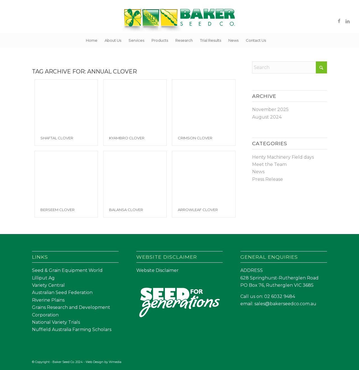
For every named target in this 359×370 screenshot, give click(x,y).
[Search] (273, 40)
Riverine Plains (48, 300)
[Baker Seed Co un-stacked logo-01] (179, 20)
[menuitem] (91, 40)
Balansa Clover (126, 209)
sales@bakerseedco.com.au (285, 303)
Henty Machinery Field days (283, 157)
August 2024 (267, 117)
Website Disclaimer (157, 270)
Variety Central (48, 285)
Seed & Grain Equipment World (67, 270)
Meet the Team (269, 164)
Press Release (267, 179)
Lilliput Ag (43, 278)
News (258, 171)
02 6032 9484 (279, 296)
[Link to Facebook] (339, 21)
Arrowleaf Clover (198, 209)
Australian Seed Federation (62, 292)
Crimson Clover (195, 138)
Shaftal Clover (56, 138)
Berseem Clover (57, 209)
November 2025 (270, 109)
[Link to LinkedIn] (347, 21)
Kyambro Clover (126, 138)
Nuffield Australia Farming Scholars (71, 329)
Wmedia (115, 362)
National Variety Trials (56, 322)
